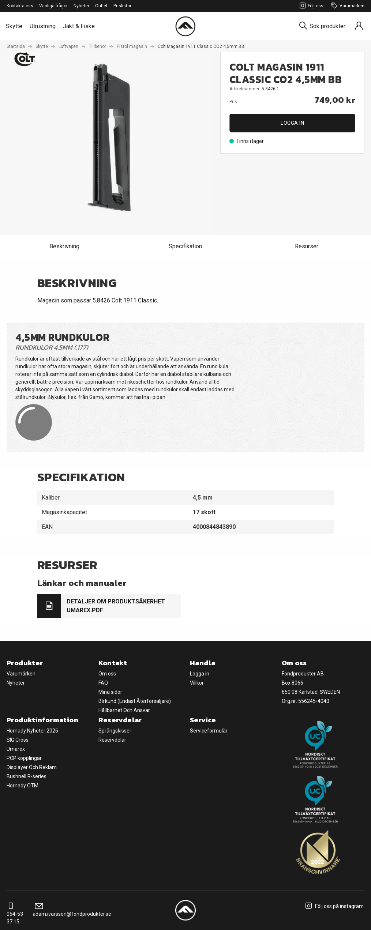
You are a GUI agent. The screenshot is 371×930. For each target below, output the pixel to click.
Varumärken (346, 6)
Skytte (14, 26)
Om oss (107, 674)
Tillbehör (97, 46)
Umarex (16, 749)
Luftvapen (68, 46)
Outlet (101, 5)
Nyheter (81, 5)
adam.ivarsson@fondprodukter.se (72, 910)
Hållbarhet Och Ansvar (124, 710)
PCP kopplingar (24, 758)
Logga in (292, 123)
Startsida (16, 46)
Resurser (306, 246)
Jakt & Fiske (79, 26)
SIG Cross (18, 740)
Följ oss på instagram (333, 906)
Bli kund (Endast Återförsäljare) (134, 701)
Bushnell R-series (26, 776)
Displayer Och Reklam (32, 767)
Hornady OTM (22, 785)
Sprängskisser (114, 731)
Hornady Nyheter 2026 (32, 731)
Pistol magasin (132, 46)
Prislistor (122, 5)
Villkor (197, 683)
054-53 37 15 (15, 914)
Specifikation (185, 246)
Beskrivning (64, 246)
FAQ (103, 683)
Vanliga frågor (53, 5)
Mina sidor (110, 692)
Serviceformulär (209, 731)
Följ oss (310, 6)
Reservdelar (112, 740)
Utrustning (43, 26)
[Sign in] (359, 26)
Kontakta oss (20, 5)
